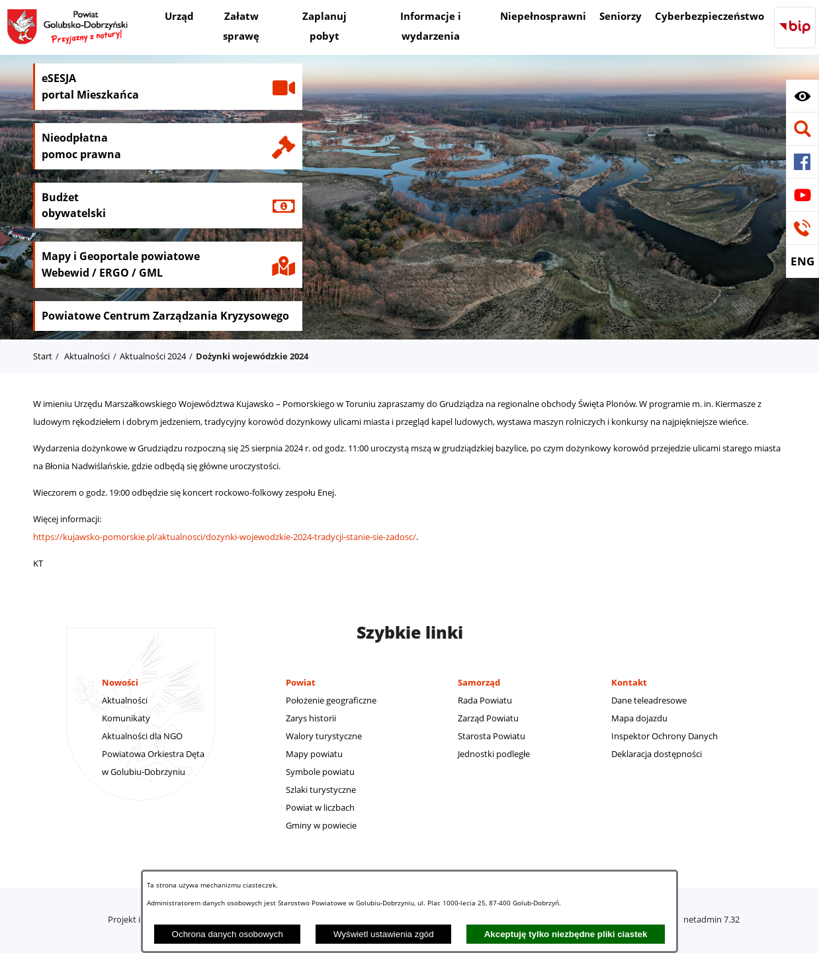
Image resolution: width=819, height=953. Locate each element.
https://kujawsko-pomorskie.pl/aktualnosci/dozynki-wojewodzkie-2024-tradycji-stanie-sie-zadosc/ (224, 537)
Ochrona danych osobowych (227, 934)
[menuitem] (179, 17)
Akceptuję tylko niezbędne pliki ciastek (566, 934)
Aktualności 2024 (153, 356)
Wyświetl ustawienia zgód (383, 934)
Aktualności (87, 356)
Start (42, 356)
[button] (802, 96)
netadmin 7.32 (711, 919)
